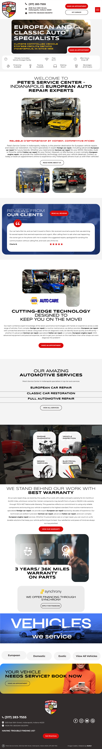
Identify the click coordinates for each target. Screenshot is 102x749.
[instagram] (81, 721)
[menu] (97, 9)
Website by (82, 746)
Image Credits (72, 746)
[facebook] (76, 721)
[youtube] (87, 721)
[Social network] (93, 721)
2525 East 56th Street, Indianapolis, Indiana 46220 (40, 9)
